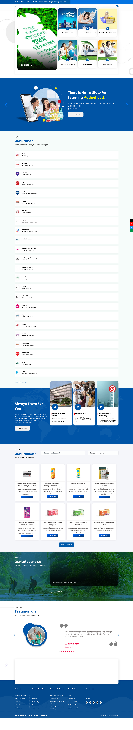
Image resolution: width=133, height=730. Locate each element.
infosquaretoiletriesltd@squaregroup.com (49, 2)
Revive (34, 705)
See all (24, 382)
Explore (26, 64)
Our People (18, 708)
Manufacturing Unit (56, 696)
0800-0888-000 (22, 2)
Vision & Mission (20, 699)
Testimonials (72, 705)
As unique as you (20, 696)
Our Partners (54, 699)
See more (27, 497)
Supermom (36, 708)
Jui (33, 696)
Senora (34, 699)
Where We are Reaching (55, 708)
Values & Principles (21, 705)
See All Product (67, 545)
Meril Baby (35, 702)
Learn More (23, 428)
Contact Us (76, 114)
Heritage (17, 702)
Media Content (73, 708)
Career (70, 696)
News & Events (72, 702)
